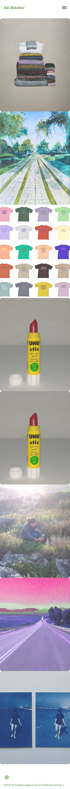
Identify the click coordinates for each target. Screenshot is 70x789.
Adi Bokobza (14, 7)
